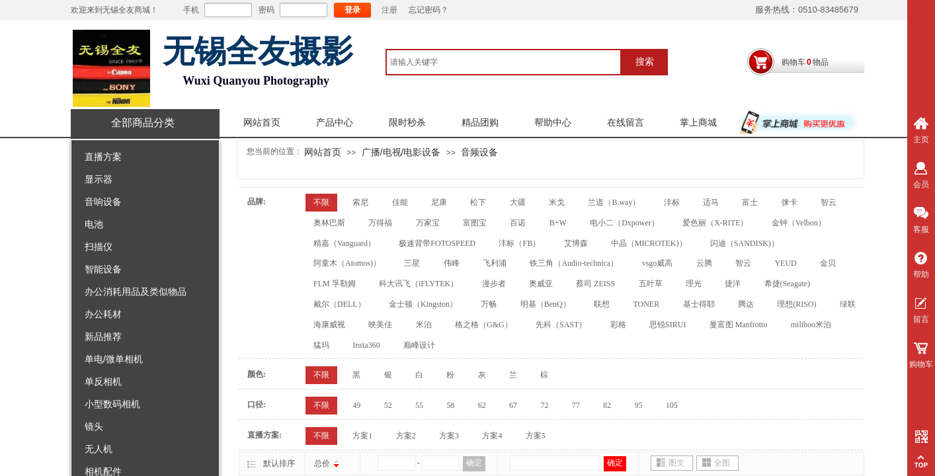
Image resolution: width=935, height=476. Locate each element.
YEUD (785, 263)
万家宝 (428, 222)
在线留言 (625, 123)
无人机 (98, 449)
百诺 (518, 222)
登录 (352, 10)
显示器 (98, 179)
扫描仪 (98, 246)
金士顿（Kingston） (423, 304)
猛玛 (321, 345)
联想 (602, 304)
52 (388, 405)
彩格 (618, 324)
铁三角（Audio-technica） (574, 263)
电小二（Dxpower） (624, 222)
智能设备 (103, 269)
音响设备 (103, 201)
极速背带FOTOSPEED (437, 243)
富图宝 (475, 222)
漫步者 (494, 283)
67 (513, 405)
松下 (478, 202)
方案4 (492, 435)
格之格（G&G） (483, 324)
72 (544, 405)
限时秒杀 (407, 123)
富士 (750, 202)
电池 (94, 224)
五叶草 (651, 283)
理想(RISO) (796, 304)
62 (482, 405)
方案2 (406, 435)
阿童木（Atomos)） (347, 263)
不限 (321, 202)
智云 (828, 202)
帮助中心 (552, 123)
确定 (474, 462)
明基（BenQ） (545, 304)
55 (419, 405)
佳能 (400, 202)
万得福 (380, 222)
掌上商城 (698, 123)
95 (638, 405)
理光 (694, 283)
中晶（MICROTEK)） (649, 243)
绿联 (848, 304)
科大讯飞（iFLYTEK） (418, 283)
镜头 (94, 426)
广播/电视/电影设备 (401, 152)
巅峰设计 (419, 345)
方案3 (449, 435)
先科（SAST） (561, 324)
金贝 (828, 263)
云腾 (704, 263)
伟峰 (452, 263)
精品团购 (480, 123)
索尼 (360, 202)
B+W (558, 222)
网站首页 (261, 123)
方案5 (536, 435)
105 (672, 405)
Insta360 (366, 345)
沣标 (672, 202)
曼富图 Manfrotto (739, 324)
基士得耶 (699, 304)
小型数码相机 (112, 404)
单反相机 (103, 381)
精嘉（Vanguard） (344, 243)
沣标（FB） (519, 243)
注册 (389, 10)
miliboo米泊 (811, 324)
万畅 (489, 304)
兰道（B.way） (614, 202)
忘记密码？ (428, 10)
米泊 (424, 324)
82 (607, 405)
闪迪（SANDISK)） (744, 243)
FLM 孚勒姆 (334, 283)
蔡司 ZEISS (595, 283)
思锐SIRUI (667, 324)
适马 (711, 202)
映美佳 (380, 324)
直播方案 (103, 156)
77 (576, 405)
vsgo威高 (657, 263)
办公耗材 (103, 314)
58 (450, 405)
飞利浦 (495, 263)
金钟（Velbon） (799, 222)
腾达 (746, 304)
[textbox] (504, 62)
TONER (646, 304)
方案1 (362, 435)
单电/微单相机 (114, 359)
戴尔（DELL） (339, 304)
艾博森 (576, 243)
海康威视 (329, 324)
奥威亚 (541, 283)
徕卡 (789, 202)
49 (356, 405)
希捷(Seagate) (787, 283)
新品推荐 (103, 336)
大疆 (518, 202)
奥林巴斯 (329, 222)
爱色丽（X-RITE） (715, 222)
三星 (412, 263)
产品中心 (334, 123)
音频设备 (479, 152)
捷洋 (733, 283)
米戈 (557, 202)
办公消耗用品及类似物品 (135, 291)
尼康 (439, 202)
